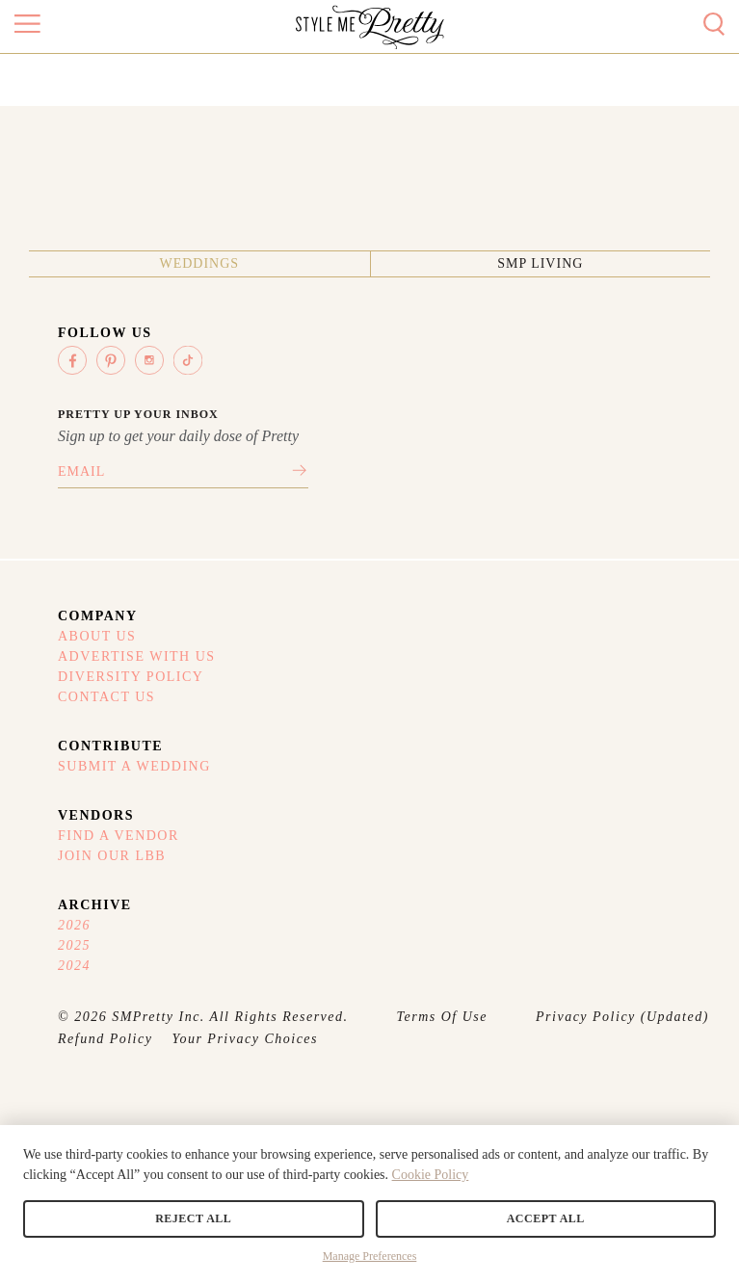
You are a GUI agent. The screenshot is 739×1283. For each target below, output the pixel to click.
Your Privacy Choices (245, 1039)
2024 (74, 965)
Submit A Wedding (134, 766)
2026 (74, 925)
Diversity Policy (130, 676)
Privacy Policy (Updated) (622, 1016)
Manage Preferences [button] (370, 1256)
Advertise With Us (137, 656)
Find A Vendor (118, 835)
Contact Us (106, 697)
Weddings (199, 263)
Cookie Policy (430, 1174)
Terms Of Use (442, 1016)
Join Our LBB (112, 856)
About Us (97, 636)
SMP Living (540, 263)
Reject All (193, 1218)
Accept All (546, 1218)
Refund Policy (105, 1039)
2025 (74, 945)
